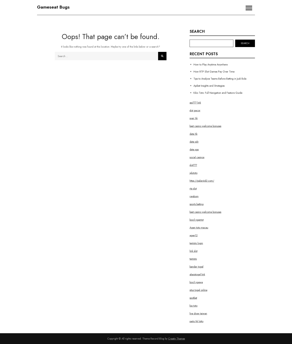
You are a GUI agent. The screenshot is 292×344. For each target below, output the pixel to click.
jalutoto (193, 173)
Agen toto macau (199, 227)
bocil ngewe (196, 282)
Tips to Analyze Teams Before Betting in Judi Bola (219, 79)
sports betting (197, 204)
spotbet (193, 298)
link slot (193, 251)
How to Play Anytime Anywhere (210, 64)
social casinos (197, 157)
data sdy (194, 142)
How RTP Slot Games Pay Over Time (213, 71)
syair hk (194, 118)
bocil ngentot (197, 220)
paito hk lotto (196, 321)
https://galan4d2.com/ (202, 181)
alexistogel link (197, 274)
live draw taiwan (198, 313)
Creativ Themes (176, 338)
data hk (193, 134)
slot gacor (195, 110)
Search (197, 31)
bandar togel (196, 267)
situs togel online (198, 290)
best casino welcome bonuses (205, 126)
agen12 (194, 235)
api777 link (195, 103)
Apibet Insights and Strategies (209, 86)
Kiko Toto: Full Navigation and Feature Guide (217, 93)
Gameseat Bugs (53, 7)
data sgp (194, 149)
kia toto (193, 306)
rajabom (194, 196)
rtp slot (193, 188)
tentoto (193, 259)
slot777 (193, 165)
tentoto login (196, 243)
